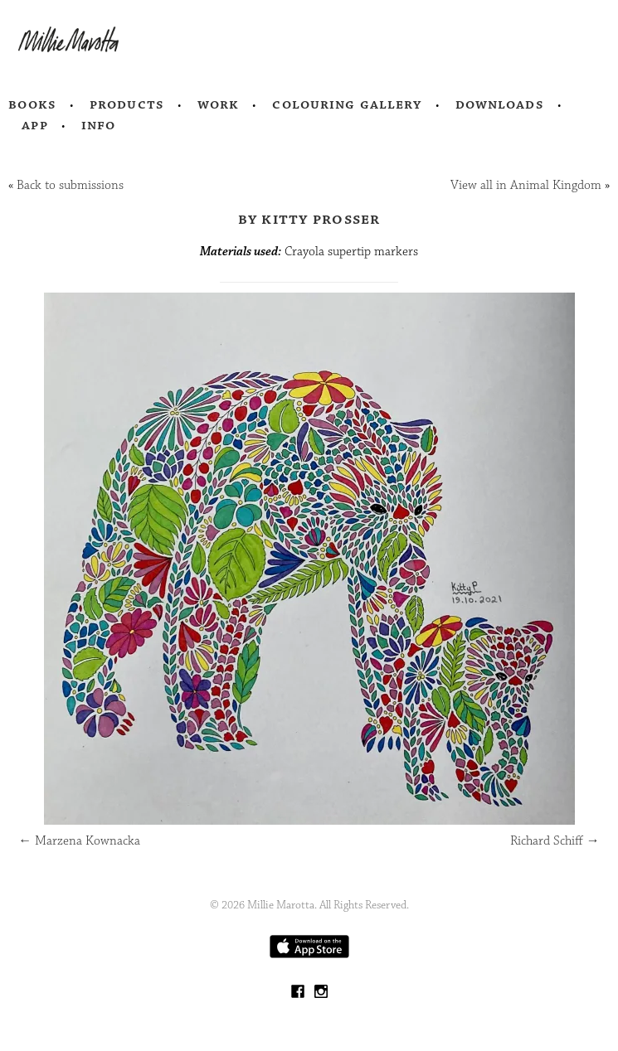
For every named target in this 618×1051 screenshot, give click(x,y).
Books (32, 104)
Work (218, 104)
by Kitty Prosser (309, 219)
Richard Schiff (555, 841)
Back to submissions (70, 185)
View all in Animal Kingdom (525, 185)
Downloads (499, 104)
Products (127, 104)
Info (98, 125)
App (34, 125)
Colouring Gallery (346, 104)
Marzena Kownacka (79, 841)
